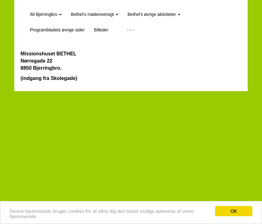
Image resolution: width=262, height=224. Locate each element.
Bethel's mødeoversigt (94, 14)
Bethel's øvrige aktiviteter (154, 14)
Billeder (101, 29)
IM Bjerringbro (46, 14)
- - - (130, 29)
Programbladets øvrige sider (57, 29)
